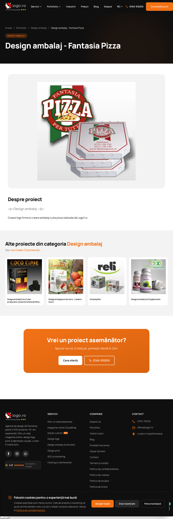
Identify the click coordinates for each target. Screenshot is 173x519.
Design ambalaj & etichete (61, 444)
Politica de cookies (99, 474)
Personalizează (152, 503)
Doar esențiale (127, 503)
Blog (96, 6)
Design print (54, 450)
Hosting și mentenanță (59, 462)
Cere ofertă (70, 360)
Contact (94, 457)
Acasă (8, 27)
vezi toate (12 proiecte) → (26, 250)
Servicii (36, 6)
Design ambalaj (39, 27)
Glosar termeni (97, 451)
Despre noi (95, 421)
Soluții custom (58, 433)
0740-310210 (134, 6)
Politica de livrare (98, 486)
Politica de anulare (99, 480)
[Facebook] (8, 453)
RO (120, 6)
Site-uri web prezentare (60, 421)
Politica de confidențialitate (104, 469)
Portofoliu (54, 6)
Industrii (71, 6)
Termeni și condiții (99, 463)
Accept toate (102, 503)
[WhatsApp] (25, 453)
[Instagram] (17, 453)
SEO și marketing (56, 456)
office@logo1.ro (145, 427)
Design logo (53, 438)
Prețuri (84, 6)
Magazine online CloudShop (62, 427)
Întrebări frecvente (99, 445)
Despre (108, 6)
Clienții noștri (97, 433)
